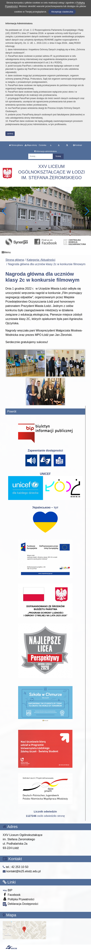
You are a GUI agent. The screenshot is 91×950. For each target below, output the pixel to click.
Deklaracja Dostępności (20, 904)
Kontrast (77, 145)
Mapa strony (31, 145)
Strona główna (16, 145)
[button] (86, 211)
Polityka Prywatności (18, 899)
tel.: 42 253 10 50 (15, 866)
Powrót (11, 411)
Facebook (11, 894)
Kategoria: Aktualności (41, 259)
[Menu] (45, 252)
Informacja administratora (45, 151)
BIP (7, 890)
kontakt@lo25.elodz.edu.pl (22, 871)
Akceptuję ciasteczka (62, 11)
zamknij (10, 134)
